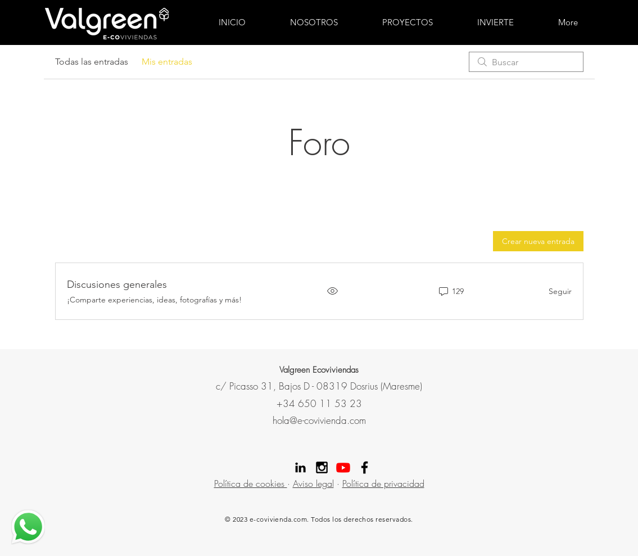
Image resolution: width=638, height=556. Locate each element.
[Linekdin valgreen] (300, 467)
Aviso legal (313, 483)
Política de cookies (250, 483)
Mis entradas (167, 61)
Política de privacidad (383, 483)
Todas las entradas (91, 61)
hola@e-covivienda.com (319, 420)
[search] (526, 62)
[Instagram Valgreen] (322, 467)
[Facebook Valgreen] (364, 467)
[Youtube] (343, 467)
